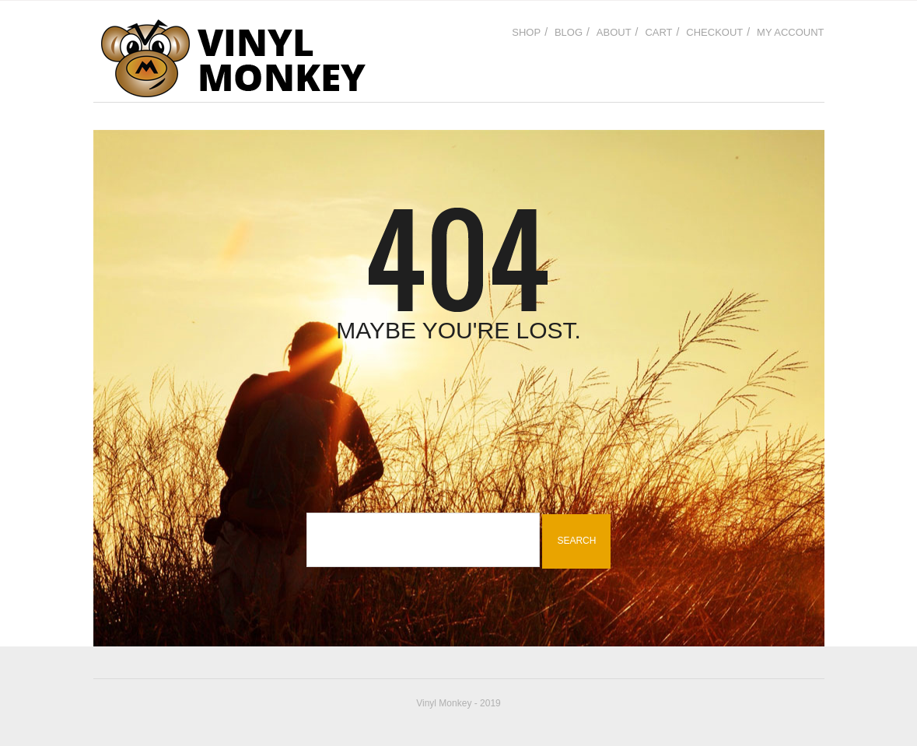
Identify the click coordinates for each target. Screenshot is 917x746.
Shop (526, 32)
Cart (658, 32)
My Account (790, 32)
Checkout (714, 32)
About (614, 32)
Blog (569, 32)
